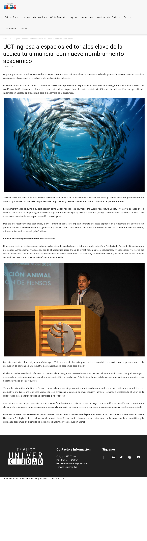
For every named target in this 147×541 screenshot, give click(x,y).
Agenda (74, 17)
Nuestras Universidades (35, 17)
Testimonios (10, 28)
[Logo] (10, 5)
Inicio (5, 39)
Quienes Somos (12, 17)
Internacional (87, 17)
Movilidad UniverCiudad (108, 17)
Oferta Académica (58, 17)
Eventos (127, 17)
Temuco (23, 28)
